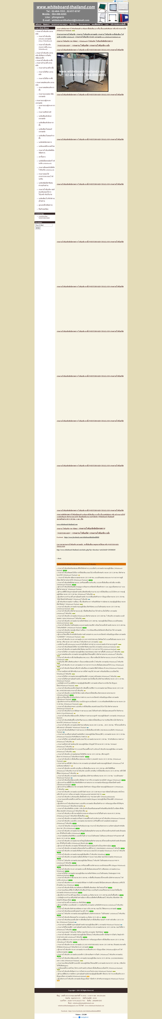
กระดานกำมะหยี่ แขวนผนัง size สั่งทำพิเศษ (72, 902)
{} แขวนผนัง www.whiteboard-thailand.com (98, 37)
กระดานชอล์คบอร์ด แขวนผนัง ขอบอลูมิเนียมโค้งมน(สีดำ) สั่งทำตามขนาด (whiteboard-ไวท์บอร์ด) (90, 654)
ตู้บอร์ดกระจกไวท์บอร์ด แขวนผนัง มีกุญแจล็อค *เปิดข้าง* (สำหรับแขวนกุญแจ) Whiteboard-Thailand (91, 979)
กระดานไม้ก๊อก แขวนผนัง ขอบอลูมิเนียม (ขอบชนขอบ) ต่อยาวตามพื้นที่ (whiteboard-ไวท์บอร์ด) (89, 652)
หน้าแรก (38, 24)
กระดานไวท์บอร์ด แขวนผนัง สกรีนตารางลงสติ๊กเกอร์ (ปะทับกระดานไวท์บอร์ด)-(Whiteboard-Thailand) (91, 818)
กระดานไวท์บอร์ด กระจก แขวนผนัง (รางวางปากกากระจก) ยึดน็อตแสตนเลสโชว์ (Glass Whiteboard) (91, 665)
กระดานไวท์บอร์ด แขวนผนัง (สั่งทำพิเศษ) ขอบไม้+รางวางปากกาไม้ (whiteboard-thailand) (87, 649)
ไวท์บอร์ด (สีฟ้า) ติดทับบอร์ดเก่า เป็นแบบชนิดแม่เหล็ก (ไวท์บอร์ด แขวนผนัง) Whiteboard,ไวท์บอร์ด (90, 662)
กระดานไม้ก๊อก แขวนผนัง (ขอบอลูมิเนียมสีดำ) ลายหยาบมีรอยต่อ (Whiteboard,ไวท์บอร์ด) (87, 676)
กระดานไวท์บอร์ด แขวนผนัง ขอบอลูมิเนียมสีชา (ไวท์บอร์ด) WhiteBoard (81, 854)
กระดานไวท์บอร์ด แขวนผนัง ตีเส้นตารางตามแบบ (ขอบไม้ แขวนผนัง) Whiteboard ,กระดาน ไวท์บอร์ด (91, 851)
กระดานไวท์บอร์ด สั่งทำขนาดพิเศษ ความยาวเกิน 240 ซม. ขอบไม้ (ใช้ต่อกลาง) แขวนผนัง (87, 908)
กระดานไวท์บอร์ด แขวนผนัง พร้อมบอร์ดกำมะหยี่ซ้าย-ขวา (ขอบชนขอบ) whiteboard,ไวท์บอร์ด (89, 848)
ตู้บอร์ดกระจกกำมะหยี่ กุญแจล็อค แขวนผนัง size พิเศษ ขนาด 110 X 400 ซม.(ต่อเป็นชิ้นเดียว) (88, 895)
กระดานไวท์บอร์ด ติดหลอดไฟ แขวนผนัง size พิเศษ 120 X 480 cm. (79, 917)
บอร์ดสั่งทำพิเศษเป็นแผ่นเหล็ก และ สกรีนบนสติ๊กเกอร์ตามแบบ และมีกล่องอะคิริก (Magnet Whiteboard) (91, 865)
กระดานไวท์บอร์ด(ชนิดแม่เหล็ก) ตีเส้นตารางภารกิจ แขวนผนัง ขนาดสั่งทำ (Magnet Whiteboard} (89, 780)
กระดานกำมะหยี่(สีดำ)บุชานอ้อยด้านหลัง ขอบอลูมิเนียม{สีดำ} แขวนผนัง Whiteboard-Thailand (89, 924)
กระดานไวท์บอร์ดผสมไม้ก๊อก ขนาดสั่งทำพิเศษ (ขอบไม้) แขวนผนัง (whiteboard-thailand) (87, 647)
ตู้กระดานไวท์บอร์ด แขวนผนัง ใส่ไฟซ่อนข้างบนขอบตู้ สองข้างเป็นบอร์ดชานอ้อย (84, 846)
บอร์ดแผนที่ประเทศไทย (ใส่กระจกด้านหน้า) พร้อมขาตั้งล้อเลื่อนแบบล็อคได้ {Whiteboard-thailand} (90, 968)
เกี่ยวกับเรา (73, 24)
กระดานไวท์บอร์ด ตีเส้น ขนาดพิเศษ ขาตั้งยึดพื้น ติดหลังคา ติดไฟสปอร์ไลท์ (83, 887)
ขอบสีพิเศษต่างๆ (97, 24)
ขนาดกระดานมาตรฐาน (59, 24)
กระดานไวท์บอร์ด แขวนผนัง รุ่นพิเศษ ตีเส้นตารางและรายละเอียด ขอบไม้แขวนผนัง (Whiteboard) (90, 857)
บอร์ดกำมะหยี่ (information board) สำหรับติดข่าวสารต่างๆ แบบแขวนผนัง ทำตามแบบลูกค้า (88, 644)
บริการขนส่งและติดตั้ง (118, 24)
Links (107, 24)
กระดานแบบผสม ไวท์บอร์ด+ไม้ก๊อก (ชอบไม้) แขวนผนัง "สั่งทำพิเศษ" (81, 932)
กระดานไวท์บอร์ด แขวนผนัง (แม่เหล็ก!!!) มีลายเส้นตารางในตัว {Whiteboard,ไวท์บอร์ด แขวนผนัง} (90, 954)
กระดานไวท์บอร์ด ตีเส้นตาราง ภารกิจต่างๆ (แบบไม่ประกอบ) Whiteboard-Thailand (85, 971)
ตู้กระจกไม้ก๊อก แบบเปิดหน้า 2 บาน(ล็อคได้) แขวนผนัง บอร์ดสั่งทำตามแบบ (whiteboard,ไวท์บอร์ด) (90, 905)
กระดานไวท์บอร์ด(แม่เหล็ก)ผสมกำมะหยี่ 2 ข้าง (73, 911)
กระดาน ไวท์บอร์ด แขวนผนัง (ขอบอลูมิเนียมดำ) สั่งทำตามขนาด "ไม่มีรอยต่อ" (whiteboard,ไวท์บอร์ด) (91, 913)
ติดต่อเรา (46, 24)
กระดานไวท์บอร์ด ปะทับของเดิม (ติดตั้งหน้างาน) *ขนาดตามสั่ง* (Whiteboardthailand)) (86, 797)
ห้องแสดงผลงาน (84, 24)
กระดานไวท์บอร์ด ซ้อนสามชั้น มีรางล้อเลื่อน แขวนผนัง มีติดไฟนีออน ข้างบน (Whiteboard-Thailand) (90, 668)
